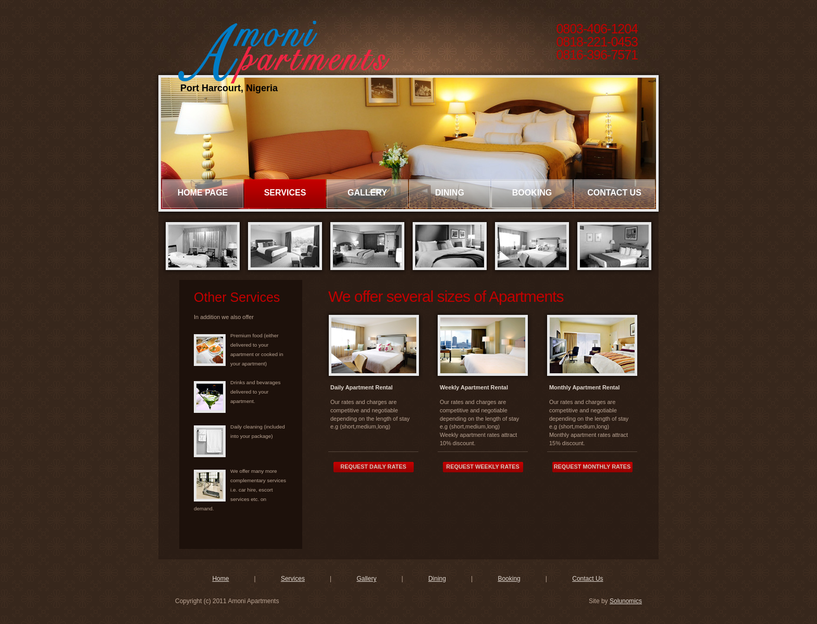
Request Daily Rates (373, 466)
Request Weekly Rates (482, 466)
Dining (449, 192)
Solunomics (626, 601)
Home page (203, 192)
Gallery (367, 192)
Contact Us (614, 192)
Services (285, 192)
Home (220, 578)
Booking (532, 192)
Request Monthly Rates (592, 466)
